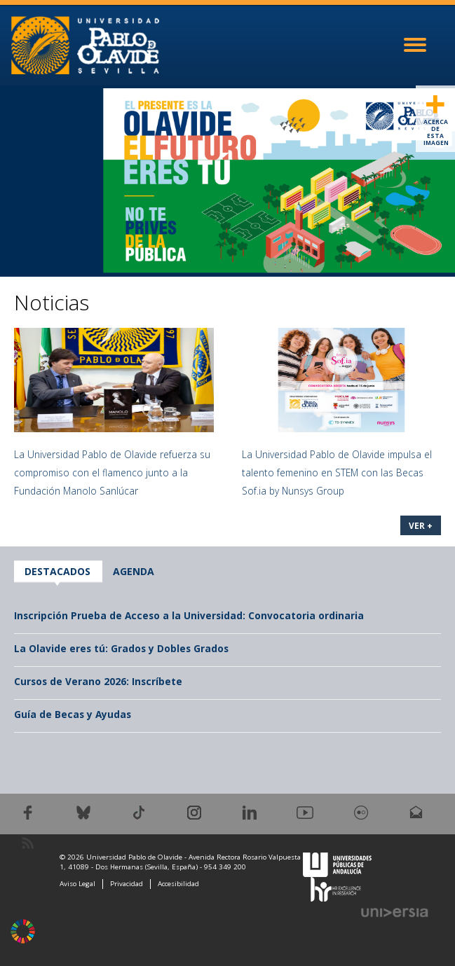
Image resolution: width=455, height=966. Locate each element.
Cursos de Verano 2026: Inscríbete (98, 681)
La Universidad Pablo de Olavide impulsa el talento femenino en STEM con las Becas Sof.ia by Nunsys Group (337, 472)
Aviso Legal (77, 883)
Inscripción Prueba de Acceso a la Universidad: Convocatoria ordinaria (189, 615)
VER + (421, 525)
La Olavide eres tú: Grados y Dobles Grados (121, 648)
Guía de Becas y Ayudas (72, 714)
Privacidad (126, 883)
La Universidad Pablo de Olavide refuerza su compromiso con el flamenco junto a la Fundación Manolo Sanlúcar (112, 472)
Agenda (133, 571)
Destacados (57, 571)
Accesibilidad (178, 883)
